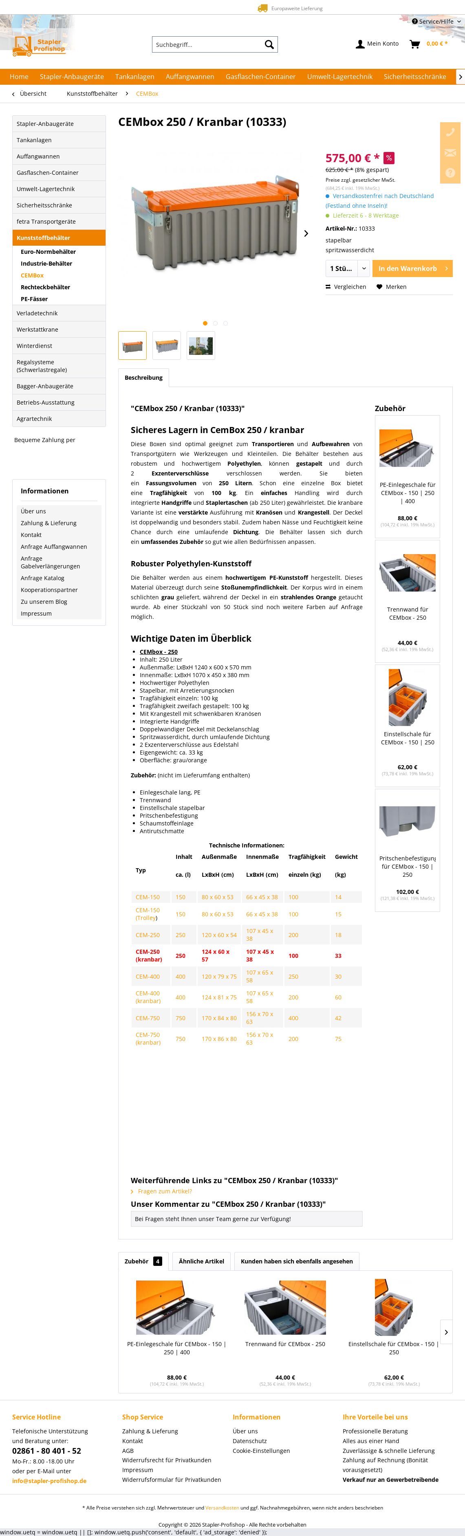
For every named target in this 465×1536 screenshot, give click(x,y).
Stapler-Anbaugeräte (45, 124)
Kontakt (31, 535)
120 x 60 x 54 (219, 935)
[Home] (19, 76)
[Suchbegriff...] (215, 44)
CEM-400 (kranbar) (148, 997)
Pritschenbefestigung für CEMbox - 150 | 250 (407, 866)
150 (180, 897)
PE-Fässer (34, 299)
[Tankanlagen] (135, 76)
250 (180, 935)
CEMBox (32, 275)
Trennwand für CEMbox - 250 (407, 613)
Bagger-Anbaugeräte (45, 386)
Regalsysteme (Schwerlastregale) (42, 366)
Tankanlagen (34, 140)
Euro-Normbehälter (48, 251)
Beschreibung (144, 377)
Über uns (33, 511)
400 (180, 976)
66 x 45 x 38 (262, 897)
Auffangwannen (38, 156)
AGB (128, 1451)
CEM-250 (148, 935)
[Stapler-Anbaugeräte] (72, 76)
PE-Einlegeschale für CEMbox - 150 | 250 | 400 (408, 493)
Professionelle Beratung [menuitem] (375, 1431)
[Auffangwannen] (190, 76)
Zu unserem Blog (44, 601)
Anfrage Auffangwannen (54, 546)
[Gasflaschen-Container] (261, 76)
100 (293, 897)
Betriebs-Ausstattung (46, 402)
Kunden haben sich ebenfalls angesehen (297, 1261)
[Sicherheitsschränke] (415, 76)
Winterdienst (34, 346)
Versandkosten (222, 1507)
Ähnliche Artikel (201, 1261)
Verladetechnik (37, 313)
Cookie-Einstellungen (261, 1451)
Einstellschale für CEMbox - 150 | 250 (407, 738)
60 (338, 997)
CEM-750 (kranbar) (148, 1038)
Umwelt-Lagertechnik (46, 189)
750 (180, 1018)
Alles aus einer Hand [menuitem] (371, 1441)
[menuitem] (215, 44)
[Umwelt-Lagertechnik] (340, 76)
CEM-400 (148, 976)
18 (338, 935)
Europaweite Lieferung (218, 8)
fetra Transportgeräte (46, 221)
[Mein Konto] (378, 44)
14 (338, 897)
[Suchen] (269, 44)
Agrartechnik (34, 419)
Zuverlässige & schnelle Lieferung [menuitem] (389, 1451)
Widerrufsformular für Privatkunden (171, 1479)
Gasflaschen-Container (48, 172)
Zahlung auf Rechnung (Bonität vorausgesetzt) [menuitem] (385, 1465)
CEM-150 (148, 897)
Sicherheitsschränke (44, 205)
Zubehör (143, 1261)
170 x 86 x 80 (219, 1039)
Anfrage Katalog (42, 578)
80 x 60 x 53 (218, 897)
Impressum (36, 613)
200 (293, 935)
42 (338, 1018)
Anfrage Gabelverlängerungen (50, 562)
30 (338, 976)
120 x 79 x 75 (219, 976)
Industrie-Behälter (46, 263)
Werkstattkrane (37, 329)
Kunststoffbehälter (43, 238)
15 (338, 914)
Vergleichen (346, 286)
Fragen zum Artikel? (161, 1191)
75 (338, 1039)
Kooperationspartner (49, 590)
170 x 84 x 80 (219, 1018)
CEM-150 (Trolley (148, 914)
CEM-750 (148, 1018)
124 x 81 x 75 (219, 997)
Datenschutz (250, 1441)
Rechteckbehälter (45, 287)
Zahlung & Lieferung (49, 523)
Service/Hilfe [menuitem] (433, 21)
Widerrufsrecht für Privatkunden (167, 1460)
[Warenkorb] (429, 44)
